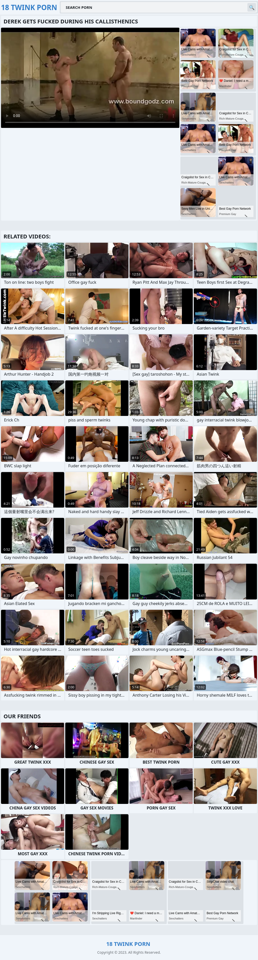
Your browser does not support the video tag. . (90, 78)
